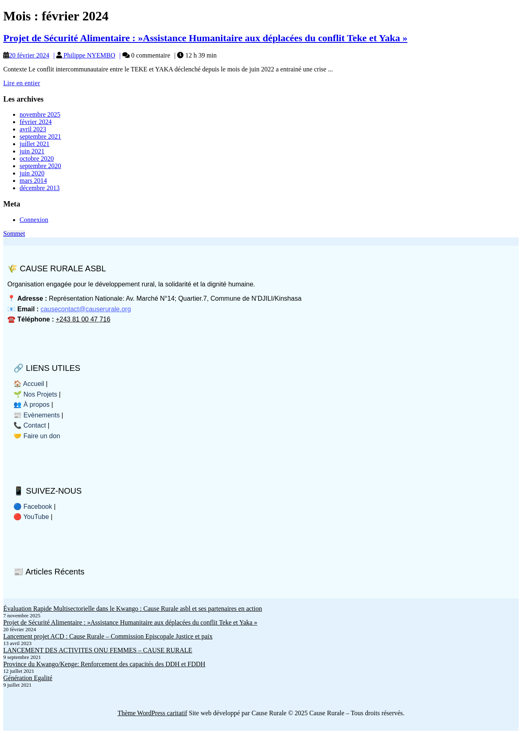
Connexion (34, 219)
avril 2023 (33, 129)
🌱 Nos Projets (35, 394)
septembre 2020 (40, 165)
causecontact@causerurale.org (85, 309)
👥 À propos (31, 404)
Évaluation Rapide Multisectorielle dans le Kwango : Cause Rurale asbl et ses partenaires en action (132, 608)
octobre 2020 (37, 158)
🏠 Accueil (28, 383)
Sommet (14, 233)
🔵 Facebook (32, 506)
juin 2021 (32, 151)
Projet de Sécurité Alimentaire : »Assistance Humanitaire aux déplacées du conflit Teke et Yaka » (205, 38)
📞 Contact (29, 425)
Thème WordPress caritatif (152, 713)
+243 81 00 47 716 (83, 319)
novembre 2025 (40, 114)
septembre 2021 (40, 136)
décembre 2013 (40, 187)
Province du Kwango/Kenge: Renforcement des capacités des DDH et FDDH (104, 664)
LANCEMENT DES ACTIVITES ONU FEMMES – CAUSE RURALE (97, 650)
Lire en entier (21, 83)
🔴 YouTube (31, 516)
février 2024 (36, 121)
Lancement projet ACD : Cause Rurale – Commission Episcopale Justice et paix (107, 636)
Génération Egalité (27, 677)
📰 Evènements (36, 415)
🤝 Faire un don (36, 435)
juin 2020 (32, 173)
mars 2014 (33, 180)
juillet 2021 (34, 143)
